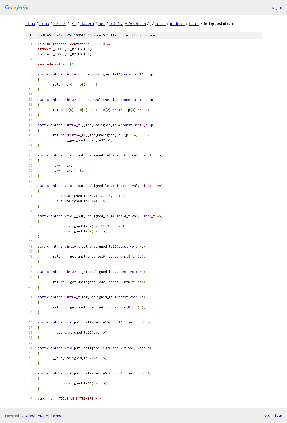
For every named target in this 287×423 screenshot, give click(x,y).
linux (30, 23)
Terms (56, 415)
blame (150, 35)
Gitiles (29, 415)
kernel (59, 23)
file (124, 35)
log (137, 35)
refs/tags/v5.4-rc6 (127, 23)
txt (267, 415)
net (101, 23)
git (73, 23)
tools (160, 23)
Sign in (277, 7)
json (278, 415)
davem (87, 23)
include (177, 23)
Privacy (42, 415)
